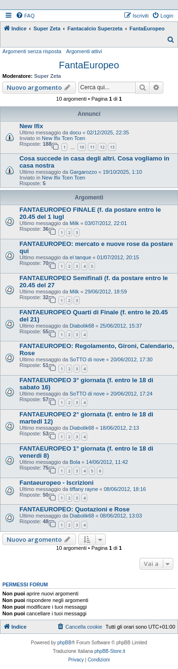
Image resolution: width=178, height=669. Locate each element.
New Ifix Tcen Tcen (63, 138)
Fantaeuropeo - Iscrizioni (56, 482)
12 (102, 147)
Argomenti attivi (84, 51)
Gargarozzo (83, 172)
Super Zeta (47, 76)
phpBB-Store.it (109, 651)
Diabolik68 (82, 326)
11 (92, 147)
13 (112, 147)
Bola (75, 462)
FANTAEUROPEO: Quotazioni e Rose (74, 509)
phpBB (64, 642)
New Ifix (31, 126)
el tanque (80, 257)
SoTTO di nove (87, 359)
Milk (74, 223)
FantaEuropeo (89, 65)
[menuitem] (25, 15)
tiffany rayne (84, 489)
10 (81, 147)
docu (75, 132)
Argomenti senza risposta (31, 51)
